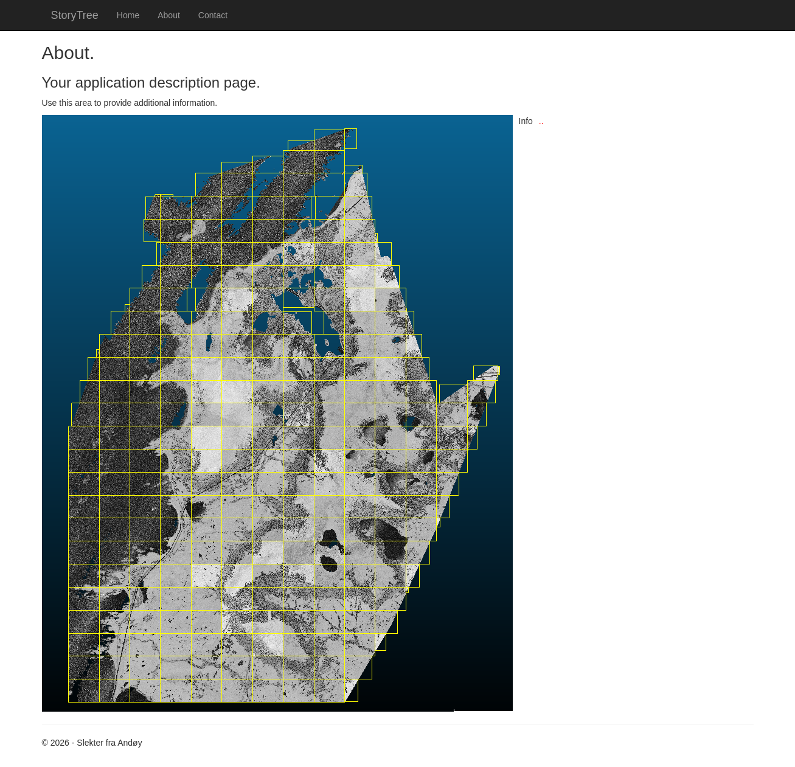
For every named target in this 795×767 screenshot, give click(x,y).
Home (128, 15)
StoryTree (75, 15)
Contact (212, 15)
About (169, 15)
